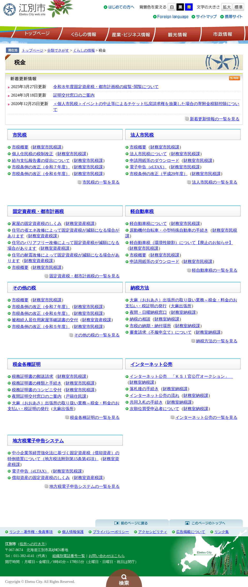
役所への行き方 (32, 544)
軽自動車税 (142, 211)
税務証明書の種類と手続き (36, 383)
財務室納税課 (183, 312)
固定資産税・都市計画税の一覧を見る (84, 276)
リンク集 (221, 532)
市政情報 (222, 34)
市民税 (20, 135)
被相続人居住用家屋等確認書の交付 (45, 320)
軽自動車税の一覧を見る (214, 270)
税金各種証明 (27, 364)
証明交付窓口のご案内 (74, 95)
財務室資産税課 (80, 223)
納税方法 (139, 288)
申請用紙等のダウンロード (154, 160)
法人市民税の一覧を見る (214, 182)
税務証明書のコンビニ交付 (36, 390)
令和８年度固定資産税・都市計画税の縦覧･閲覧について (106, 86)
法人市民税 (142, 135)
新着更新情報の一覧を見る (214, 119)
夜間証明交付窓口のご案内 (36, 396)
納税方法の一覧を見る (216, 341)
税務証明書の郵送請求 (32, 376)
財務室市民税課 (47, 147)
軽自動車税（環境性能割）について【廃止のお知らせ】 (181, 242)
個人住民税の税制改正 (32, 154)
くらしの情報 (83, 34)
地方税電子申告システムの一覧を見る (84, 486)
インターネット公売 (151, 364)
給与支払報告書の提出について (41, 160)
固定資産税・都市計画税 (38, 211)
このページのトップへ (206, 523)
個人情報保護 (73, 532)
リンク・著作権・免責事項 (31, 532)
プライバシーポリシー (111, 532)
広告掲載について (190, 532)
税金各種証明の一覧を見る (95, 417)
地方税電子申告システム (38, 440)
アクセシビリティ (152, 532)
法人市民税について (148, 154)
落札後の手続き (144, 389)
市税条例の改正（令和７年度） (41, 167)
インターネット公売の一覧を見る (206, 417)
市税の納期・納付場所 (150, 326)
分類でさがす (58, 50)
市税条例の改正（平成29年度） (159, 173)
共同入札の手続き (146, 402)
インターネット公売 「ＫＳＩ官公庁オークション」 (181, 376)
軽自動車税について (148, 223)
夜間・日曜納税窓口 (148, 312)
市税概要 (20, 147)
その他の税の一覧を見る (97, 335)
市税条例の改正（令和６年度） (41, 173)
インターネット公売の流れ (154, 395)
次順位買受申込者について (154, 408)
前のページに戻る (132, 523)
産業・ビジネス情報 (130, 34)
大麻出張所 (181, 306)
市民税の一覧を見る (101, 182)
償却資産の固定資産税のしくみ (41, 477)
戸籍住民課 (76, 396)
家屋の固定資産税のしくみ (36, 223)
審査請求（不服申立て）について (161, 332)
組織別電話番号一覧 (68, 556)
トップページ (36, 34)
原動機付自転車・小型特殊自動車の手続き (169, 230)
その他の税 (24, 288)
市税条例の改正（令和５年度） (41, 326)
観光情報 (177, 34)
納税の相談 (140, 319)
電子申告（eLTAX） (148, 167)
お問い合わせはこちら (107, 556)
